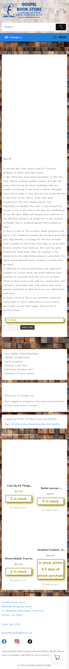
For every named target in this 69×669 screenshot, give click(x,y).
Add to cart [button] (20, 507)
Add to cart (27, 327)
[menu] (59, 37)
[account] (58, 11)
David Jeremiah (37, 424)
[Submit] (61, 27)
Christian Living (33, 419)
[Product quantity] (10, 327)
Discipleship (24, 47)
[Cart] (65, 11)
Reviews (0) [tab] (28, 342)
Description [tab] (10, 342)
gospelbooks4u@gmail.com (17, 632)
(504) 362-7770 (11, 624)
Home (5, 47)
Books (13, 47)
